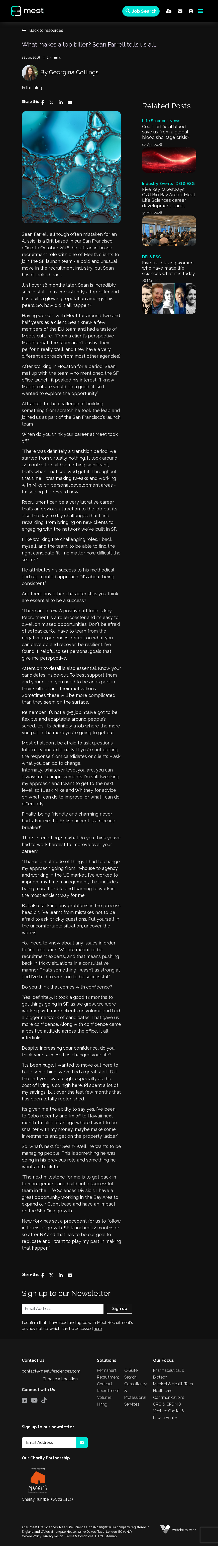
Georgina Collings (73, 72)
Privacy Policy (53, 1536)
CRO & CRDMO (167, 1404)
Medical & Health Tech (173, 1384)
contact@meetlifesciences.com (51, 1371)
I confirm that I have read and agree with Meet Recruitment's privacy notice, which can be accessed (77, 1325)
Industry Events (157, 183)
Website (178, 1530)
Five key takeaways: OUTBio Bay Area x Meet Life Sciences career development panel (168, 197)
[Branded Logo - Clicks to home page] (23, 11)
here (98, 1328)
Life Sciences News (161, 120)
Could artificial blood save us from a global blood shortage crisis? (165, 132)
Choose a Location (60, 1379)
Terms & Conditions (79, 1536)
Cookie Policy (31, 1536)
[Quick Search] (141, 11)
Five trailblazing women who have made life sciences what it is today (168, 268)
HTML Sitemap (106, 1536)
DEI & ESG (185, 183)
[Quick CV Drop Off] (169, 11)
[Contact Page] (180, 11)
